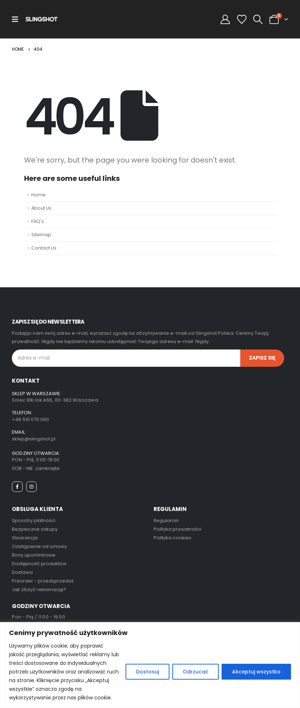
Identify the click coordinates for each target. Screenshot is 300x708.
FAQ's (37, 221)
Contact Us (43, 248)
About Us (41, 208)
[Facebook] (17, 486)
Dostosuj (147, 671)
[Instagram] (31, 486)
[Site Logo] (41, 19)
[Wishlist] (241, 19)
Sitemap (41, 235)
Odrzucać (195, 671)
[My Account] (225, 19)
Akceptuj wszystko (256, 671)
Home (38, 195)
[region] (150, 665)
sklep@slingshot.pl (33, 438)
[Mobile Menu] (15, 19)
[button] (257, 19)
